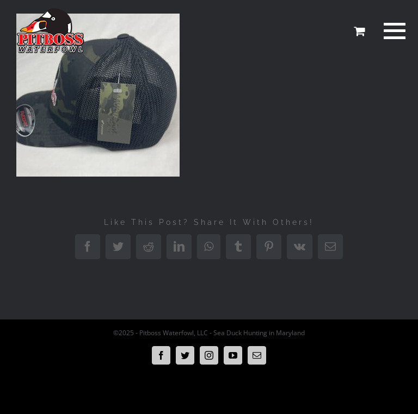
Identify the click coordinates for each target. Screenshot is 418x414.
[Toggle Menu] (392, 31)
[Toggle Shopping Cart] (359, 31)
